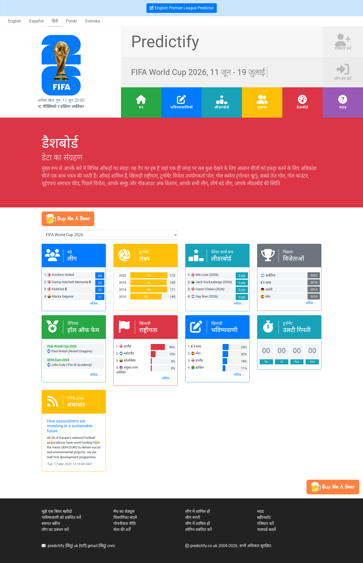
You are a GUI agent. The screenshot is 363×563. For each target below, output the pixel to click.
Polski (71, 21)
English (14, 21)
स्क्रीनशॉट (264, 517)
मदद (343, 107)
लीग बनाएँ (192, 517)
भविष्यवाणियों (181, 107)
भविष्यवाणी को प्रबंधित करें (61, 517)
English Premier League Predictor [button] (182, 8)
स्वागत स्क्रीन (51, 523)
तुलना (262, 107)
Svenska (92, 21)
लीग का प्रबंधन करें (55, 529)
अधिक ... (95, 303)
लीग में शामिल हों (197, 511)
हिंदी (55, 21)
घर (141, 107)
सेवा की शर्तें (122, 529)
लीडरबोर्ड (222, 107)
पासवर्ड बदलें (266, 529)
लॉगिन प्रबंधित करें (198, 529)
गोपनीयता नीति (124, 523)
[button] (68, 218)
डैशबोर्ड (302, 107)
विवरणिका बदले (125, 517)
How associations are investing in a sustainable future (69, 426)
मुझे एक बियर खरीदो (57, 511)
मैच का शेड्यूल (123, 511)
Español (36, 21)
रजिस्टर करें (265, 523)
